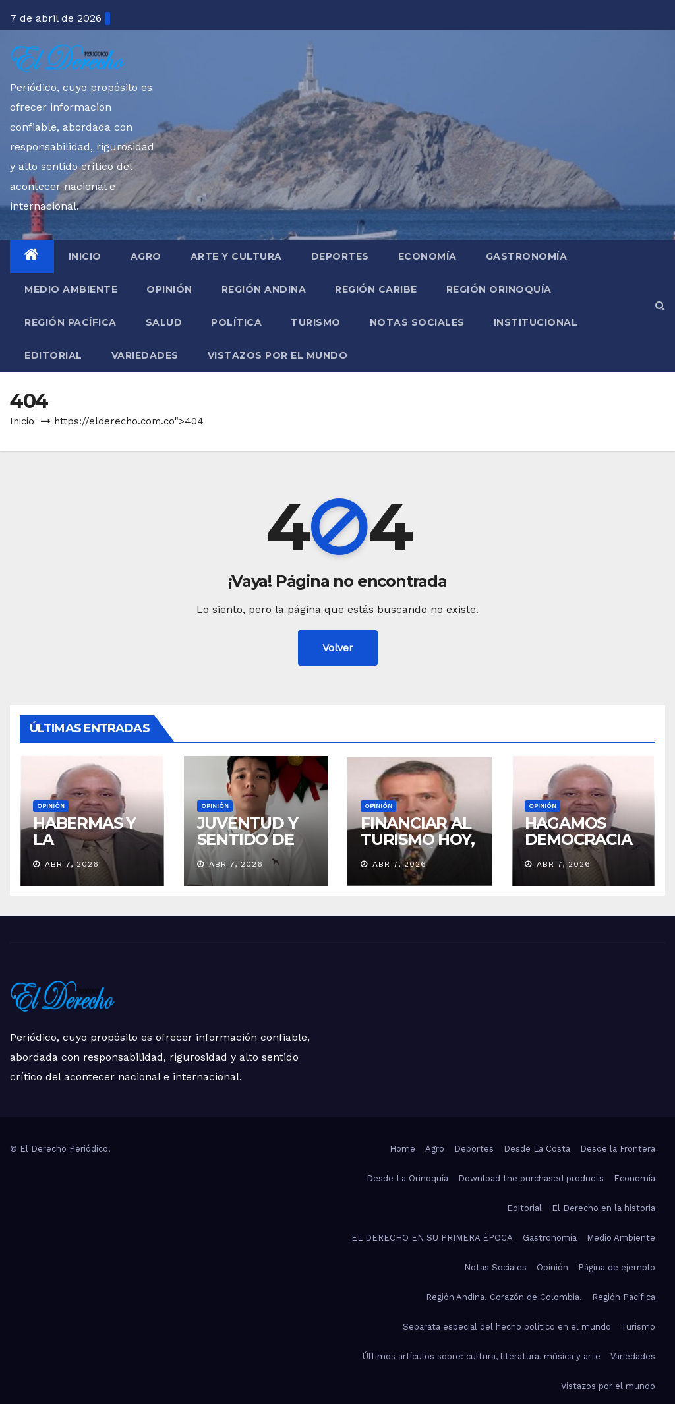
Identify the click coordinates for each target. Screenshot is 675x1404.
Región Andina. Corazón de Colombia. (504, 1297)
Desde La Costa (537, 1149)
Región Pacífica (70, 322)
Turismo (316, 322)
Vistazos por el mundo (278, 355)
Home (402, 1149)
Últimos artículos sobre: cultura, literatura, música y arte (482, 1356)
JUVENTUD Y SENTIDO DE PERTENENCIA (253, 839)
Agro (146, 256)
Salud (164, 322)
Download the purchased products (531, 1178)
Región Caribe (376, 289)
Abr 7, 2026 (72, 864)
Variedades (145, 355)
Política (236, 322)
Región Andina (264, 289)
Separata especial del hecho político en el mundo (507, 1326)
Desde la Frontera (617, 1149)
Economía (427, 256)
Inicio (85, 256)
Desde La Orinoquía (407, 1178)
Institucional (536, 322)
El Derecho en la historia (603, 1208)
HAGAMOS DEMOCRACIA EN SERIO (578, 839)
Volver (337, 647)
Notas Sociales (417, 322)
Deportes (340, 256)
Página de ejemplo (616, 1267)
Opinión (169, 289)
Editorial (53, 355)
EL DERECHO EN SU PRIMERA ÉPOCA (432, 1238)
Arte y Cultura (236, 256)
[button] (660, 305)
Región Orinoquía (499, 289)
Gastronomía (527, 256)
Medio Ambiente (70, 289)
